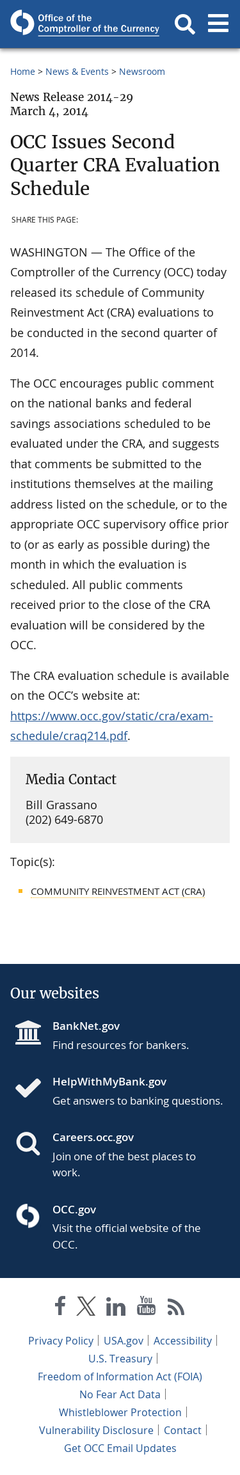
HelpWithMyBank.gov (109, 1081)
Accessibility (183, 1341)
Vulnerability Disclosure (96, 1430)
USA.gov (123, 1341)
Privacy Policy (60, 1341)
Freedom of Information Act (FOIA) (120, 1376)
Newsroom (142, 71)
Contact (183, 1430)
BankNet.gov (86, 1025)
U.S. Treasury (120, 1359)
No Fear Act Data (120, 1394)
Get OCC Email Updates (120, 1448)
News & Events (77, 71)
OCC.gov (74, 1209)
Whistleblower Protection (120, 1412)
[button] (185, 24)
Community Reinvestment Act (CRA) (118, 891)
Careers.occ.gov (93, 1137)
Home (22, 71)
